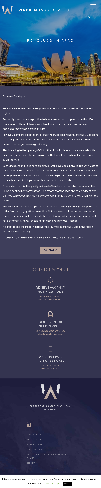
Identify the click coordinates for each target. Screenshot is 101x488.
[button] (93, 6)
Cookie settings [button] (52, 483)
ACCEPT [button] (67, 483)
